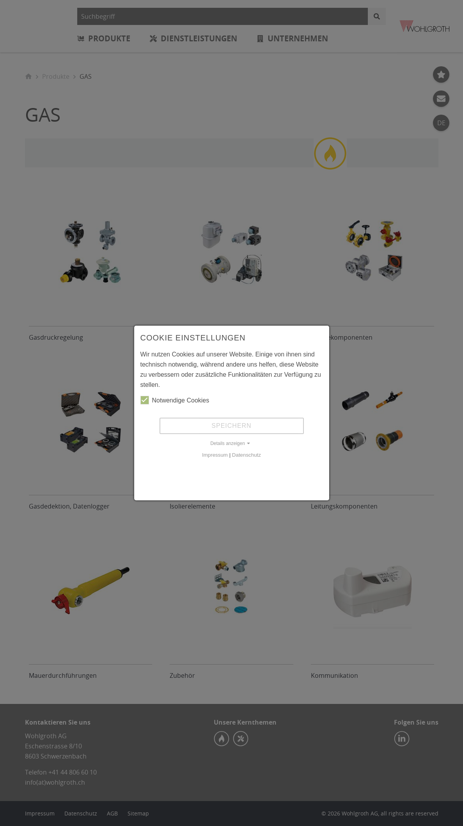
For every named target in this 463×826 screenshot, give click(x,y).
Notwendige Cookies (174, 400)
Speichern (231, 425)
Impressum (215, 455)
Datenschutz (246, 455)
